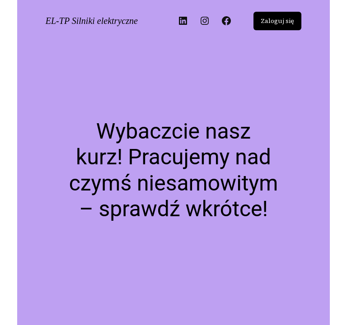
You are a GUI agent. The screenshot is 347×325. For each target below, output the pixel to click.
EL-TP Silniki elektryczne (92, 21)
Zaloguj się (277, 20)
